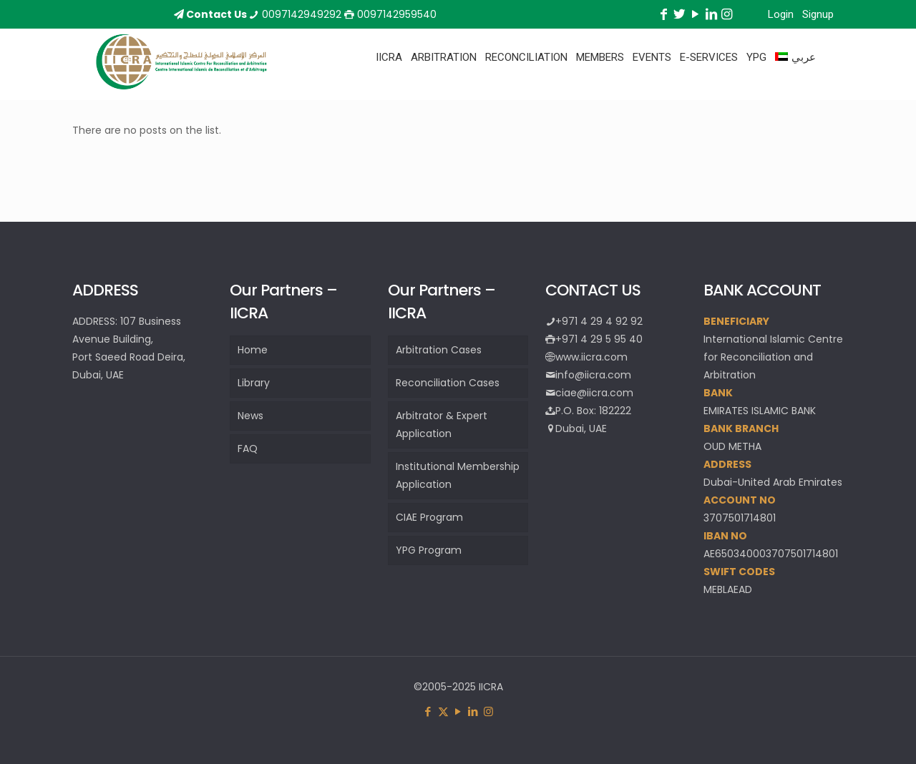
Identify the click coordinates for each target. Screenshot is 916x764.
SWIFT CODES (739, 571)
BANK (718, 393)
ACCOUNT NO (739, 500)
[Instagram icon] (488, 711)
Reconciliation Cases (448, 383)
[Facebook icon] (428, 711)
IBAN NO (725, 536)
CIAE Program (429, 517)
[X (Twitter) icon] (443, 711)
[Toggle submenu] (388, 93)
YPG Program (429, 550)
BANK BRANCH (741, 428)
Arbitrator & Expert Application (441, 424)
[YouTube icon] (458, 711)
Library (254, 383)
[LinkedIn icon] (473, 711)
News (250, 415)
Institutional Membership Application (458, 475)
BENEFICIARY (736, 321)
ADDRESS (727, 464)
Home (253, 350)
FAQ (248, 448)
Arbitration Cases (439, 350)
